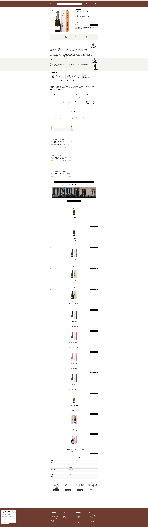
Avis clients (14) (79, 19)
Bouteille (68, 460)
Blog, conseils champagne (78, 517)
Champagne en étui (69, 462)
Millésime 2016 (69, 474)
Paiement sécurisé (65, 517)
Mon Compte (64, 516)
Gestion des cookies (77, 522)
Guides (64, 522)
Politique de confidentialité (78, 521)
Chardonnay (72, 476)
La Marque (76, 515)
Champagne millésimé (70, 478)
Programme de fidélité (66, 515)
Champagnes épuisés (65, 521)
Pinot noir (68, 476)
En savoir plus (55, 490)
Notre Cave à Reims (77, 516)
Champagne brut (69, 467)
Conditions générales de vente (67, 518)
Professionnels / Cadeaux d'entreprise (80, 518)
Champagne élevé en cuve (70, 469)
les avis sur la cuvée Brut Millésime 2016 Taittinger (74, 87)
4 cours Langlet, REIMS (53, 521)
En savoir (87, 16)
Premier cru (68, 465)
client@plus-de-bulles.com (54, 516)
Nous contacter (54, 518)
